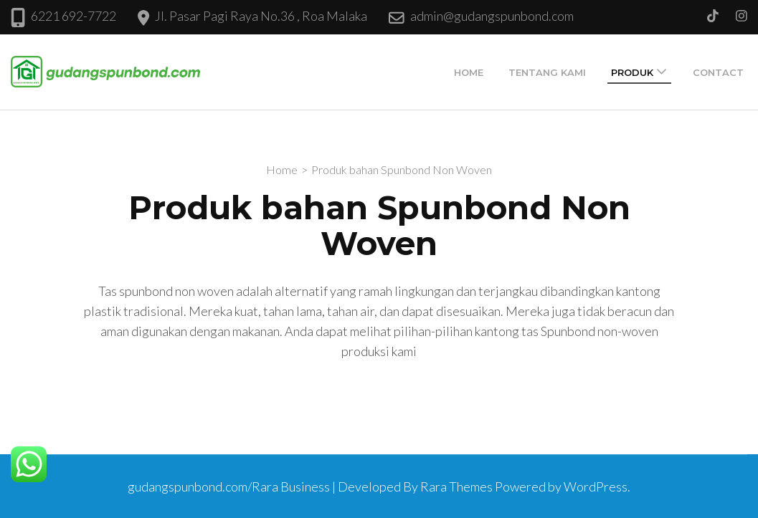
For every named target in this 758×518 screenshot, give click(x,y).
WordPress (595, 486)
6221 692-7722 (73, 16)
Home (468, 72)
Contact (718, 72)
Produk (632, 72)
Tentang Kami (547, 72)
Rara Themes (456, 486)
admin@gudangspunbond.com (492, 16)
